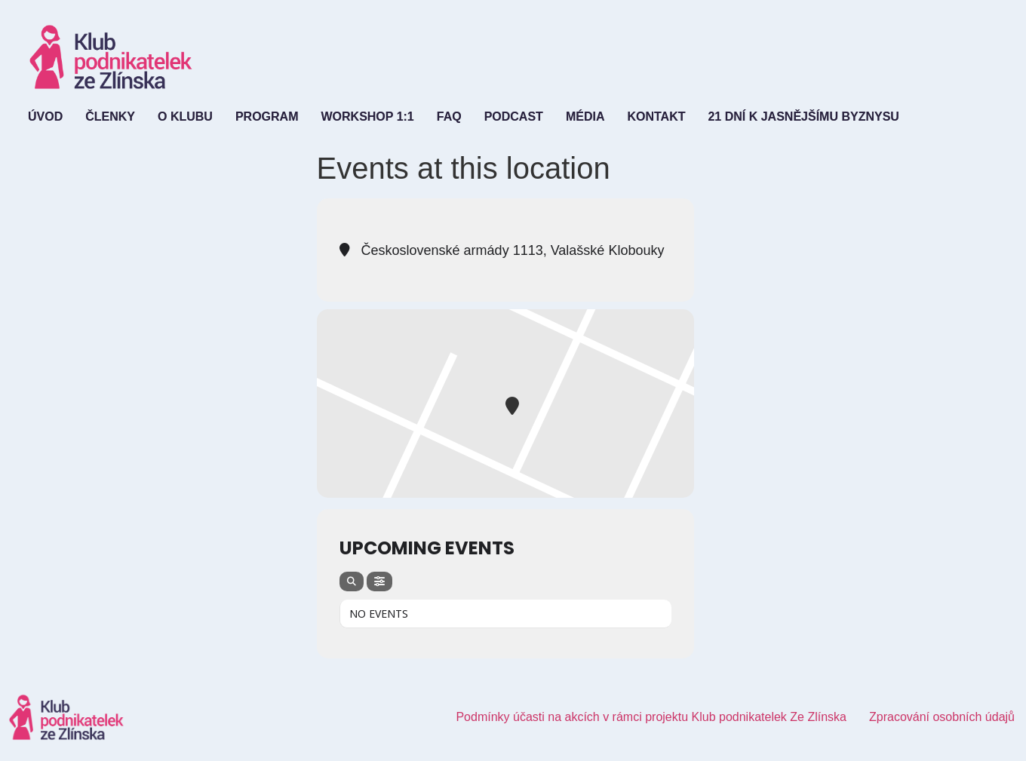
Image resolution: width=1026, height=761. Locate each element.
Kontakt (656, 116)
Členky (110, 116)
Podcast (513, 116)
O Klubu (185, 116)
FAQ (449, 116)
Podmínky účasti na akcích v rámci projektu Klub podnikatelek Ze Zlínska (651, 716)
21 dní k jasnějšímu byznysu (803, 116)
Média (585, 116)
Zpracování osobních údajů (942, 716)
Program (267, 116)
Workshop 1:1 (367, 116)
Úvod (45, 116)
